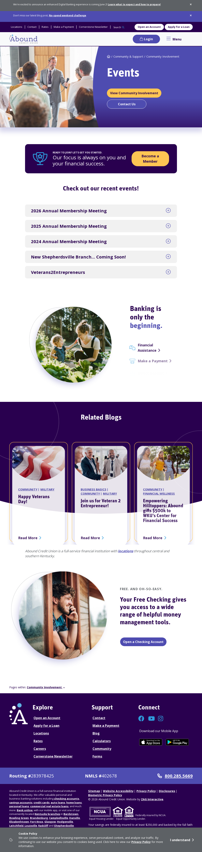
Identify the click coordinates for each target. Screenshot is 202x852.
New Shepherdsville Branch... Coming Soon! (78, 257)
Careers (40, 749)
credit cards (42, 802)
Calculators (102, 741)
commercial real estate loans (49, 806)
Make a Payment (106, 725)
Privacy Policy (141, 842)
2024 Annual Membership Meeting (69, 241)
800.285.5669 (175, 776)
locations (125, 551)
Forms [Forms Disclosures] (97, 756)
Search (117, 27)
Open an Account (149, 27)
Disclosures (167, 791)
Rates (38, 741)
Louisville (30, 825)
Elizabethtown (19, 821)
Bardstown (71, 814)
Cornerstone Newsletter (53, 756)
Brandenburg (39, 818)
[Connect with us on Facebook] (141, 719)
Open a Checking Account (143, 642)
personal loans (19, 806)
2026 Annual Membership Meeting (69, 211)
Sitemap (94, 791)
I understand (180, 840)
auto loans (58, 802)
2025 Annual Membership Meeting (69, 226)
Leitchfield (16, 825)
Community (102, 749)
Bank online (25, 810)
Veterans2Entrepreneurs (58, 272)
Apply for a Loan (179, 27)
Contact (99, 718)
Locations (41, 733)
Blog (96, 733)
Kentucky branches (47, 814)
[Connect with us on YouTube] (151, 719)
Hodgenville (65, 821)
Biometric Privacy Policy (105, 795)
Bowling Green (19, 818)
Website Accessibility (118, 791)
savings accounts (20, 802)
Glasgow (50, 821)
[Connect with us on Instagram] (161, 719)
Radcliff (43, 825)
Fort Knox (36, 821)
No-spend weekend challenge (67, 15)
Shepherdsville (64, 825)
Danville (74, 818)
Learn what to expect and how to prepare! (134, 4)
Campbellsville (58, 818)
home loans (74, 802)
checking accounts (66, 798)
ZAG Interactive (152, 799)
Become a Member (150, 159)
